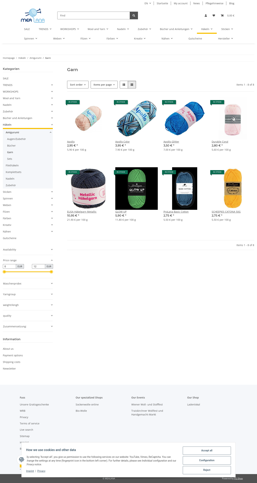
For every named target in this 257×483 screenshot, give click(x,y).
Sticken (7, 192)
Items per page (103, 84)
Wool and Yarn (11, 98)
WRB (22, 410)
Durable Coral (220, 141)
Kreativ (7, 225)
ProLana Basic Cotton (176, 211)
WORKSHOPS (10, 91)
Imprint (31, 471)
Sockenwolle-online (87, 404)
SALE (6, 78)
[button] (206, 15)
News (196, 3)
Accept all (205, 451)
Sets (9, 158)
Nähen (7, 231)
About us (8, 348)
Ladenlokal (193, 404)
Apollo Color (122, 141)
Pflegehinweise (214, 3)
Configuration (205, 461)
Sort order (76, 84)
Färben (7, 218)
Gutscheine (9, 238)
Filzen (6, 211)
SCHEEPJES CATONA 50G (226, 211)
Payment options (13, 355)
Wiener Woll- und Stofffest (147, 404)
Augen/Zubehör (16, 139)
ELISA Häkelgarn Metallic (82, 211)
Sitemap (25, 436)
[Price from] (9, 266)
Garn (10, 152)
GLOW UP (121, 211)
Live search (26, 429)
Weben (7, 205)
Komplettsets (13, 172)
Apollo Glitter (171, 141)
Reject (205, 470)
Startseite (162, 3)
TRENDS (7, 85)
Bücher (11, 145)
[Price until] (38, 266)
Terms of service (29, 423)
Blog (231, 3)
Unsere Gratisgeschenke (34, 404)
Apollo (71, 141)
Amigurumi (12, 132)
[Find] (93, 15)
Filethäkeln (12, 165)
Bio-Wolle (81, 410)
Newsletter (9, 368)
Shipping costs (11, 362)
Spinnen (8, 198)
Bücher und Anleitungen (17, 118)
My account (181, 3)
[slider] (4, 272)
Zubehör (8, 111)
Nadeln (7, 104)
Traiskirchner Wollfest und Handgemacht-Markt (147, 412)
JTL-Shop (238, 478)
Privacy (43, 471)
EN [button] (146, 3)
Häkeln (7, 124)
